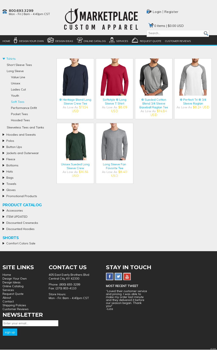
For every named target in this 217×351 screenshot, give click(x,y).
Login (157, 12)
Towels (11, 184)
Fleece (10, 159)
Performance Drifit (24, 108)
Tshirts (11, 59)
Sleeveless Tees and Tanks (25, 127)
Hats (9, 171)
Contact (8, 301)
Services (122, 41)
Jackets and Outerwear (22, 153)
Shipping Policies (14, 305)
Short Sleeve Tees (19, 65)
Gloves (11, 190)
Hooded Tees (20, 120)
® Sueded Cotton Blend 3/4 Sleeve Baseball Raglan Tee (153, 103)
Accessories (14, 210)
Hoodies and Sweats (21, 134)
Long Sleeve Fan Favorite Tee (114, 166)
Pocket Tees (19, 114)
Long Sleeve (15, 71)
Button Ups (14, 147)
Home (6, 41)
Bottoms (12, 165)
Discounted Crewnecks (22, 223)
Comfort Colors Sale (20, 243)
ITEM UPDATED (17, 217)
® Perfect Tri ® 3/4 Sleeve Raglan (193, 101)
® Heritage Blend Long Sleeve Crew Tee (75, 101)
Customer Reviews (178, 41)
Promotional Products (21, 196)
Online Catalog (94, 41)
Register (171, 11)
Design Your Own (31, 41)
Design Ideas (64, 41)
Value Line (18, 77)
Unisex (15, 83)
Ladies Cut (18, 89)
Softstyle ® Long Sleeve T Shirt (114, 101)
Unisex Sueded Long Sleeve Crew (75, 166)
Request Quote (150, 41)
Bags (10, 178)
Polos (10, 141)
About (7, 297)
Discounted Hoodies (20, 229)
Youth (15, 96)
